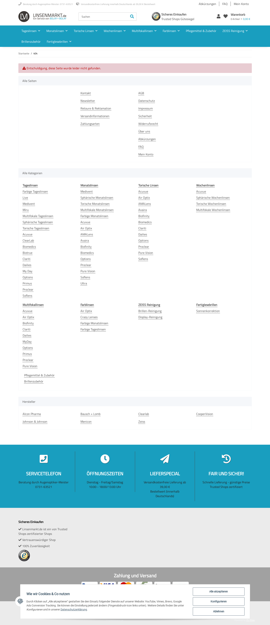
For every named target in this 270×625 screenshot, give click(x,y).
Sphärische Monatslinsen (96, 197)
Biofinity (86, 246)
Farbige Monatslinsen (94, 216)
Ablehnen (218, 611)
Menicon (86, 421)
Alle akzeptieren (218, 591)
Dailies (27, 265)
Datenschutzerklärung (74, 609)
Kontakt (85, 93)
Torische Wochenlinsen (211, 203)
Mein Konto (241, 4)
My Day (27, 271)
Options (28, 277)
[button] (218, 17)
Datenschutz (146, 100)
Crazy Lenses (89, 317)
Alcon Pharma (32, 414)
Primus (27, 283)
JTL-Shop (250, 620)
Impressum (145, 108)
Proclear (28, 289)
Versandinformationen (94, 116)
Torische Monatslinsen (95, 203)
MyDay (27, 341)
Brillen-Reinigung (150, 311)
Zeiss (141, 421)
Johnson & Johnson (35, 421)
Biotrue (27, 252)
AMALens (86, 234)
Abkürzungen (207, 4)
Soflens (27, 295)
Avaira (84, 240)
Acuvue (27, 234)
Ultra (83, 283)
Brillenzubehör (33, 381)
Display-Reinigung (150, 317)
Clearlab (143, 414)
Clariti (26, 259)
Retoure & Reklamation (95, 108)
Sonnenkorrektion (208, 311)
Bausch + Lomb (90, 414)
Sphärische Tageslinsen (38, 222)
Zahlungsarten (90, 123)
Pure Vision (87, 271)
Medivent (29, 203)
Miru (26, 210)
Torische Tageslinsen (36, 228)
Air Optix (86, 228)
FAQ (225, 4)
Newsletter (87, 100)
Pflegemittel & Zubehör (39, 375)
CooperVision (204, 414)
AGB (141, 93)
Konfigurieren (219, 601)
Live (25, 197)
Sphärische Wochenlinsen (213, 197)
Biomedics (29, 246)
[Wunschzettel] (225, 17)
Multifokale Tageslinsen (38, 216)
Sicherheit (145, 116)
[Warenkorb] (240, 16)
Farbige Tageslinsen (35, 191)
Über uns (144, 131)
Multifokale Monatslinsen (97, 210)
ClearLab (28, 240)
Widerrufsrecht (148, 123)
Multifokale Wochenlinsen (213, 210)
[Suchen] (103, 16)
